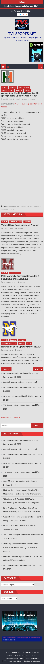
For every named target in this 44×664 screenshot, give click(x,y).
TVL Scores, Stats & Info (12, 661)
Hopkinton (38, 206)
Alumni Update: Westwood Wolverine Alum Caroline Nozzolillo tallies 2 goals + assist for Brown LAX (21, 547)
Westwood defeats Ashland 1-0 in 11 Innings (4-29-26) (22, 398)
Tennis (28, 343)
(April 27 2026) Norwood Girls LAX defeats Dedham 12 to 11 (20, 483)
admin (17, 99)
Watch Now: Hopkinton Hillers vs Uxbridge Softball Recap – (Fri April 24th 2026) (23, 519)
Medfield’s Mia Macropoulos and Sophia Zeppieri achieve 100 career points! (22, 558)
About (34, 655)
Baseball (13, 87)
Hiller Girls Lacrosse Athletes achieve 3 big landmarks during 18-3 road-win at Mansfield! (21, 510)
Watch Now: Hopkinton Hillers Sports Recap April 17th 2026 (22, 567)
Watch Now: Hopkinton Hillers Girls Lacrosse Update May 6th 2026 (20, 375)
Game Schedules (32, 658)
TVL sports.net (22, 33)
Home (10, 655)
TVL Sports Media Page (14, 658)
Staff (27, 655)
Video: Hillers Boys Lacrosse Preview (19, 225)
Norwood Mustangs (9, 343)
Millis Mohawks (15, 273)
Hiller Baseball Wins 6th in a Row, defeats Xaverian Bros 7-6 (19, 528)
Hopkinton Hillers (7, 90)
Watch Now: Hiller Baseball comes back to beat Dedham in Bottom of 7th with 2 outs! (38, 369)
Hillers (31, 206)
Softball (27, 90)
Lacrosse (19, 90)
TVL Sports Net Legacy (32, 661)
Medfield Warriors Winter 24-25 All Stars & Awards (7, 369)
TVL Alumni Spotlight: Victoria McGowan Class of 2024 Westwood (23, 537)
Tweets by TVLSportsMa (10, 417)
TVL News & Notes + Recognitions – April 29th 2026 (21, 407)
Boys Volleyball (24, 87)
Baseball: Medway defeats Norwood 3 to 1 (21, 7)
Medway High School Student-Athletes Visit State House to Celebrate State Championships (22, 492)
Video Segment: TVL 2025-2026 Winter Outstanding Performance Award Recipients (21, 501)
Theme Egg (34, 652)
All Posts (4, 87)
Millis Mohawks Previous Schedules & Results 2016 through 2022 (20, 277)
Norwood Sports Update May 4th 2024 (21, 346)
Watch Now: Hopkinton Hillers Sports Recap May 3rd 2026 (22, 389)
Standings (19, 655)
